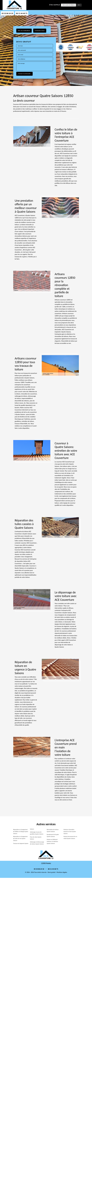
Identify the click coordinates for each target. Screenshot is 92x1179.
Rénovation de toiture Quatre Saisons (53, 830)
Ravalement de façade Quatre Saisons (53, 835)
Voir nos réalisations (24, 30)
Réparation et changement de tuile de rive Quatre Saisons (20, 838)
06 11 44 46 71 (21, 13)
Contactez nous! (40, 30)
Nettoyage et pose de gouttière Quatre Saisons (36, 833)
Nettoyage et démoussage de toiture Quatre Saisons (37, 843)
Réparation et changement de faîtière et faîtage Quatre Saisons (20, 831)
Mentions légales (62, 872)
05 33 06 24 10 (7, 13)
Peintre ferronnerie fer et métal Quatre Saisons (70, 837)
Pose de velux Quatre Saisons (35, 838)
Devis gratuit (51, 872)
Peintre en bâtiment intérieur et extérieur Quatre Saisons (52, 841)
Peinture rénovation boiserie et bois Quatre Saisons (70, 831)
